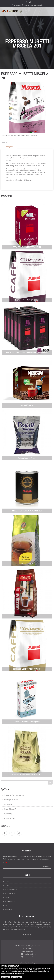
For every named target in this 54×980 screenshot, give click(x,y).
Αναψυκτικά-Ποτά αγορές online (14, 795)
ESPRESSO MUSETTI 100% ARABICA (27, 669)
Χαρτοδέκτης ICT (9, 814)
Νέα (6, 905)
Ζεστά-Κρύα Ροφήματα (11, 800)
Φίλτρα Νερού (8, 804)
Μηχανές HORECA (10, 893)
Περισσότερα (27, 934)
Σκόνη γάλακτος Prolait (27, 458)
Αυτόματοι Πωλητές (11, 889)
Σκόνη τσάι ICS (27, 563)
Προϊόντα (7, 897)
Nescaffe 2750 (27, 405)
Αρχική (7, 881)
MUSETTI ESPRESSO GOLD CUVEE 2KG (27, 511)
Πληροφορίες (16, 978)
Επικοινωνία (8, 909)
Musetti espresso (10, 901)
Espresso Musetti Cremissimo (27, 300)
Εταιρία (7, 885)
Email (5, 863)
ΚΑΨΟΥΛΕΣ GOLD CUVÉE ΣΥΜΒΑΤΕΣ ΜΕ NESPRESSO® (27, 352)
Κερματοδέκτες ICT (10, 809)
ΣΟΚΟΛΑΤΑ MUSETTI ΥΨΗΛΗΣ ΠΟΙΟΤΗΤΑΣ (27, 774)
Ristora (27, 616)
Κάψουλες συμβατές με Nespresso (27, 722)
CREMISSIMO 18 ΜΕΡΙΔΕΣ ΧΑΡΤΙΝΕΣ (27, 247)
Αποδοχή (5, 978)
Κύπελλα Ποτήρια (9, 818)
